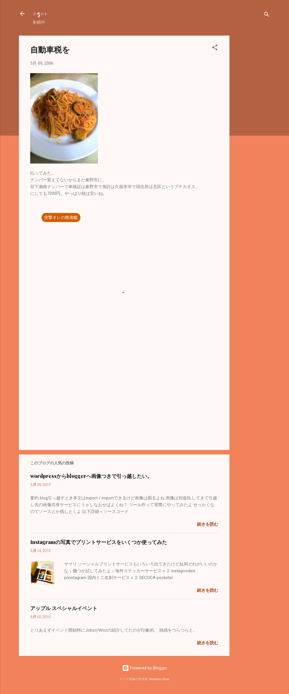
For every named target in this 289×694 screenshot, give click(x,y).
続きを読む (207, 524)
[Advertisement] (252, 120)
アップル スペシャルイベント (63, 608)
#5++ (39, 13)
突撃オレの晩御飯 (61, 217)
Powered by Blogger (144, 668)
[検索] (266, 15)
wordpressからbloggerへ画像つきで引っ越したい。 (91, 476)
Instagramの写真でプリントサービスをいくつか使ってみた (98, 542)
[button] (214, 48)
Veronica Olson (159, 679)
